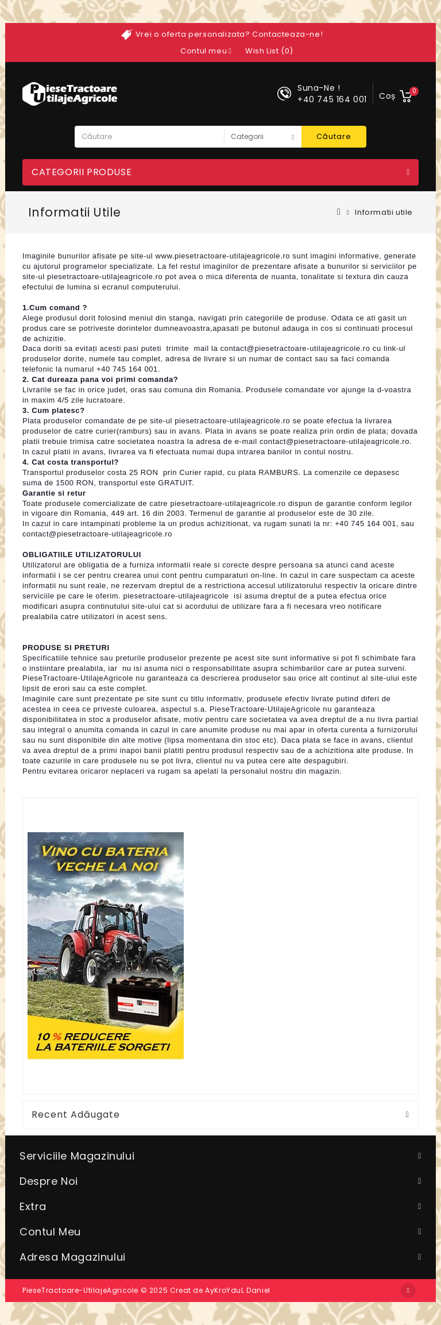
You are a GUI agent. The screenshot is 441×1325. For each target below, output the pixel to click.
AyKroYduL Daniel (237, 1290)
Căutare (333, 136)
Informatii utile (384, 212)
